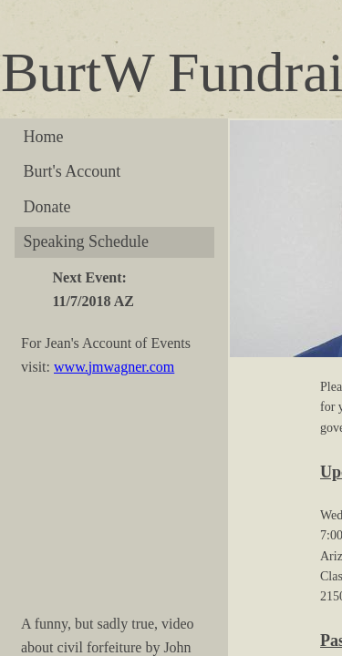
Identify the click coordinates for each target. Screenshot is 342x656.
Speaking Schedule (86, 241)
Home (44, 137)
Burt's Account (72, 171)
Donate (47, 207)
